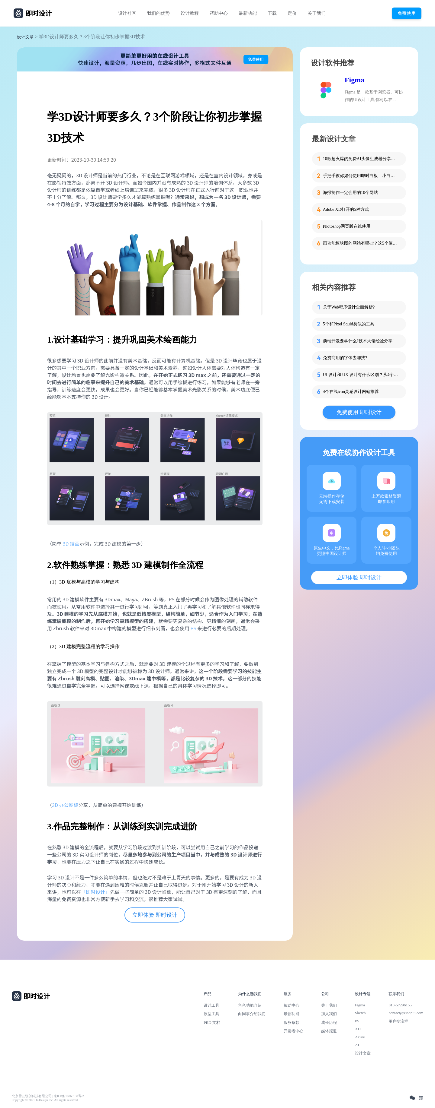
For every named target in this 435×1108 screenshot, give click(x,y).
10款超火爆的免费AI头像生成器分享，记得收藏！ (360, 159)
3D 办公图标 (65, 805)
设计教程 (190, 13)
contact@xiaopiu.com (405, 1013)
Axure (360, 1037)
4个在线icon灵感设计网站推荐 (351, 391)
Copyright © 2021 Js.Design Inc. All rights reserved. (45, 1100)
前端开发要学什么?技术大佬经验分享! (358, 341)
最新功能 (248, 13)
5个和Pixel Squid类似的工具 (348, 324)
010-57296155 (399, 1005)
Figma (354, 80)
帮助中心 (219, 13)
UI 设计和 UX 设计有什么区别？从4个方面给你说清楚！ (360, 374)
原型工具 (211, 1013)
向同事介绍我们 (252, 1013)
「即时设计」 (95, 891)
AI (357, 1045)
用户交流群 (398, 1021)
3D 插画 (71, 543)
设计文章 (25, 37)
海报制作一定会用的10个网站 (350, 192)
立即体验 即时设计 (154, 915)
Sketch (360, 1013)
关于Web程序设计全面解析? (349, 307)
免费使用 (407, 13)
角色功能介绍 (250, 1005)
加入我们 (329, 1013)
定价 (292, 13)
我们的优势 (158, 13)
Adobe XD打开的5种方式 (346, 209)
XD (358, 1029)
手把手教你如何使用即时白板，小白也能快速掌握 (360, 175)
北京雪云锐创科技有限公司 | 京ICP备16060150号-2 (48, 1096)
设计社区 (127, 13)
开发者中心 (293, 1031)
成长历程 (329, 1022)
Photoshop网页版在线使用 (346, 226)
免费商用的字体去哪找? (345, 358)
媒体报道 (329, 1031)
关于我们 (317, 13)
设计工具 (211, 1005)
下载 (272, 13)
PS (193, 628)
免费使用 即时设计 (359, 412)
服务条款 (291, 1022)
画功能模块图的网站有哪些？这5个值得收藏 (360, 243)
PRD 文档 (212, 1022)
